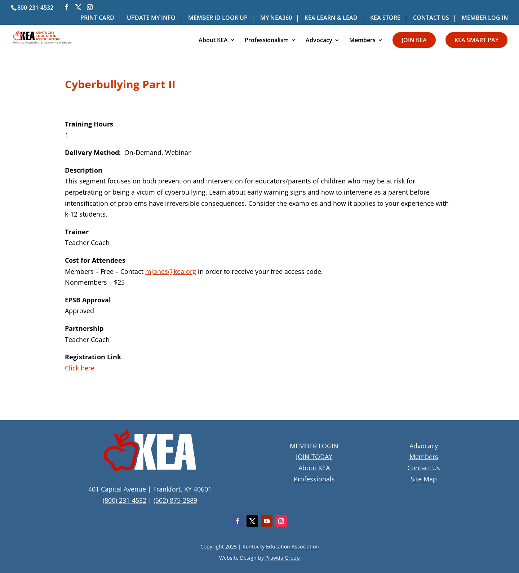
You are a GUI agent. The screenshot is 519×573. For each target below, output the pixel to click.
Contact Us (423, 467)
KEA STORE (385, 18)
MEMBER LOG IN (485, 18)
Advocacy (319, 40)
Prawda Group (282, 557)
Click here (79, 368)
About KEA (213, 40)
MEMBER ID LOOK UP (218, 18)
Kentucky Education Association (281, 546)
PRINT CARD (97, 18)
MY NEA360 (276, 18)
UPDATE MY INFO (151, 18)
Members (362, 40)
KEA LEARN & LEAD (331, 18)
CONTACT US (431, 18)
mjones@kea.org (170, 271)
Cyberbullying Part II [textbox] (120, 85)
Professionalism (267, 40)
